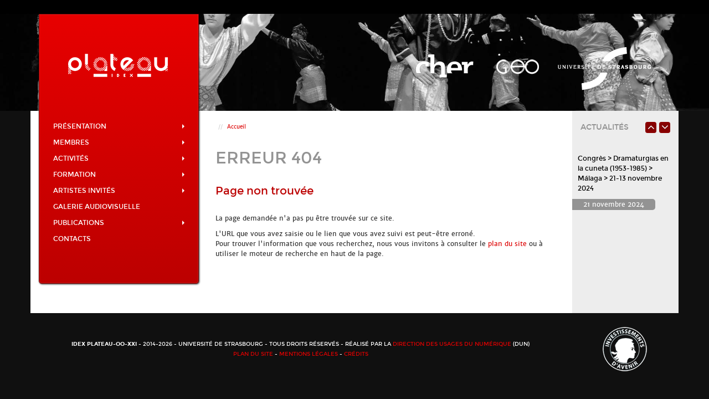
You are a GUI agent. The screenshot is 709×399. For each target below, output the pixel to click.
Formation (118, 174)
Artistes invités (118, 191)
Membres (118, 142)
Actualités (604, 127)
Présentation (118, 126)
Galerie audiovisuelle (96, 207)
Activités (118, 158)
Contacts (72, 239)
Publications (118, 223)
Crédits (356, 354)
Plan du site (253, 354)
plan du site (507, 243)
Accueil (236, 126)
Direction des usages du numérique (452, 344)
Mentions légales (308, 354)
